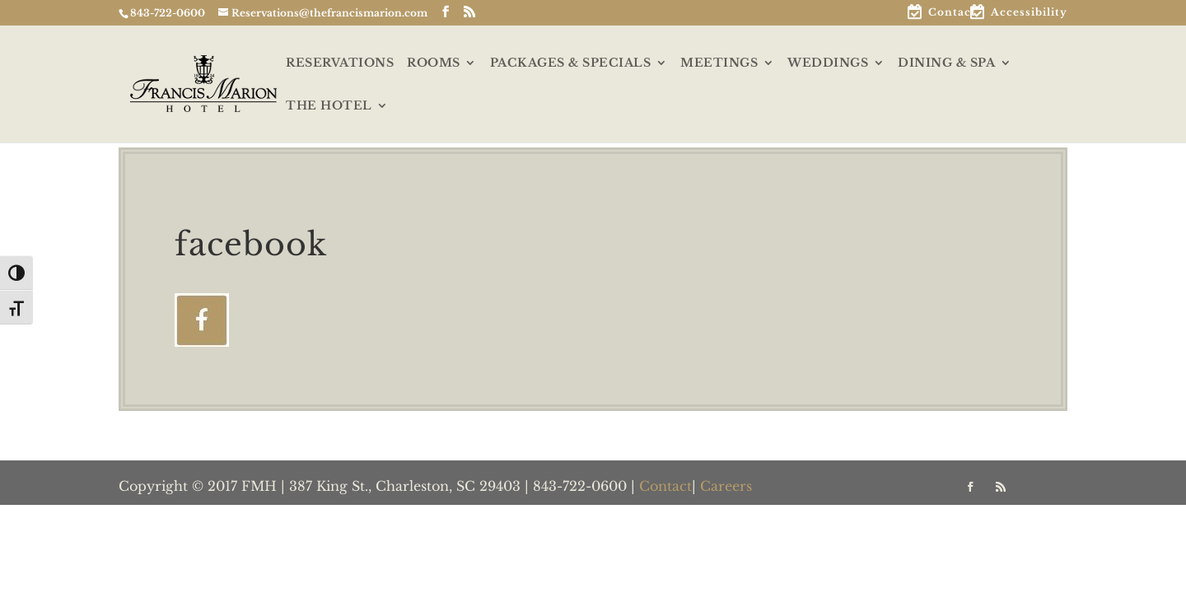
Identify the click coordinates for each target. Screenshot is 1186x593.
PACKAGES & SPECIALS (570, 63)
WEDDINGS (827, 63)
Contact (952, 12)
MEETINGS (719, 63)
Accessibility (1029, 12)
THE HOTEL (329, 106)
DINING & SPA (946, 63)
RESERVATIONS (340, 63)
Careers (726, 486)
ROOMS (433, 63)
